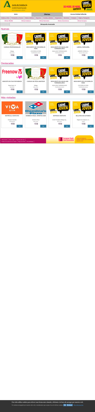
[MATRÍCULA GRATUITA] (12, 117)
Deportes (38, 18)
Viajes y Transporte (83, 18)
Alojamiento (58, 18)
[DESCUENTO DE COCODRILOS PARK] (35, 48)
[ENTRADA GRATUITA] (59, 117)
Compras (73, 18)
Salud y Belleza (29, 18)
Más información (78, 405)
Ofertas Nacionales (44, 20)
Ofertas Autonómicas (63, 20)
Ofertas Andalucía (26, 20)
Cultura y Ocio (5, 18)
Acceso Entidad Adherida (78, 14)
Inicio (16, 14)
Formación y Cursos (17, 18)
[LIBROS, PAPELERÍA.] (83, 48)
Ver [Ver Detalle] (20, 57)
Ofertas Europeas (82, 20)
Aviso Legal (11, 139)
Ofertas (47, 14)
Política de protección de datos (9, 141)
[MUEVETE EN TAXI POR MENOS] (12, 82)
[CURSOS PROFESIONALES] (12, 48)
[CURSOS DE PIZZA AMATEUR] (35, 82)
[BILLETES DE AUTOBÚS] (83, 117)
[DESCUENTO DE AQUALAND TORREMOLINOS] (59, 48)
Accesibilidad (30, 141)
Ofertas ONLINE (8, 20)
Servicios (66, 18)
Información (4, 139)
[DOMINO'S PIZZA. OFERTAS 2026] (35, 117)
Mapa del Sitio (21, 141)
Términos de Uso (20, 139)
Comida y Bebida (48, 18)
